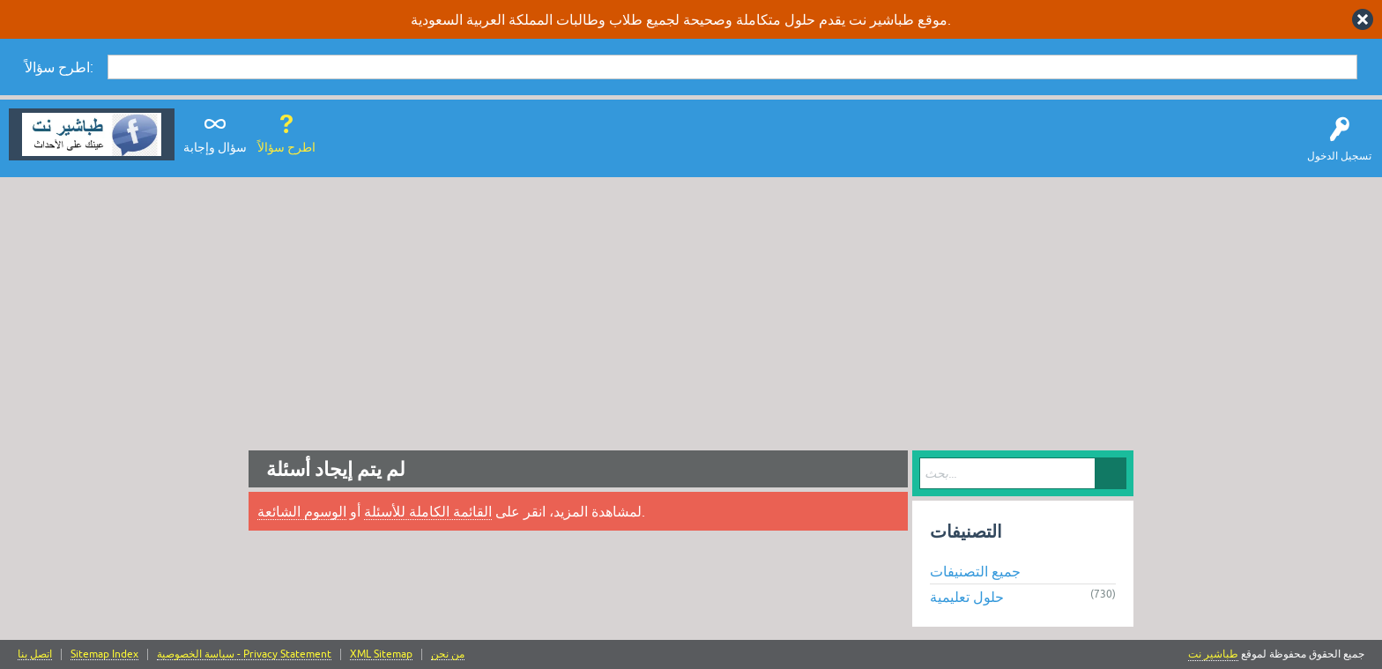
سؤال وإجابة (215, 147)
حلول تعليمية (967, 597)
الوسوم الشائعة (301, 511)
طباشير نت (1213, 654)
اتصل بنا (35, 654)
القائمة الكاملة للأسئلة (428, 511)
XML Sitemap (381, 654)
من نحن (447, 654)
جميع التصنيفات (975, 571)
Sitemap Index (104, 654)
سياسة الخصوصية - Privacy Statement (244, 654)
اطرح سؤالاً (286, 147)
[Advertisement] (691, 309)
